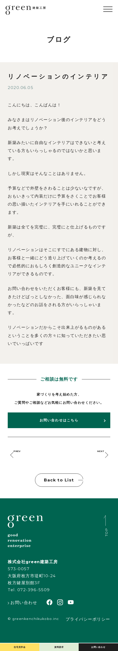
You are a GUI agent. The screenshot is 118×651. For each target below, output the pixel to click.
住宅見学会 (19, 643)
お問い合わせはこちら (59, 420)
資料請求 (58, 643)
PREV (24, 455)
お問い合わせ (98, 643)
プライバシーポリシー (88, 627)
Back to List (59, 488)
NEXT (93, 455)
